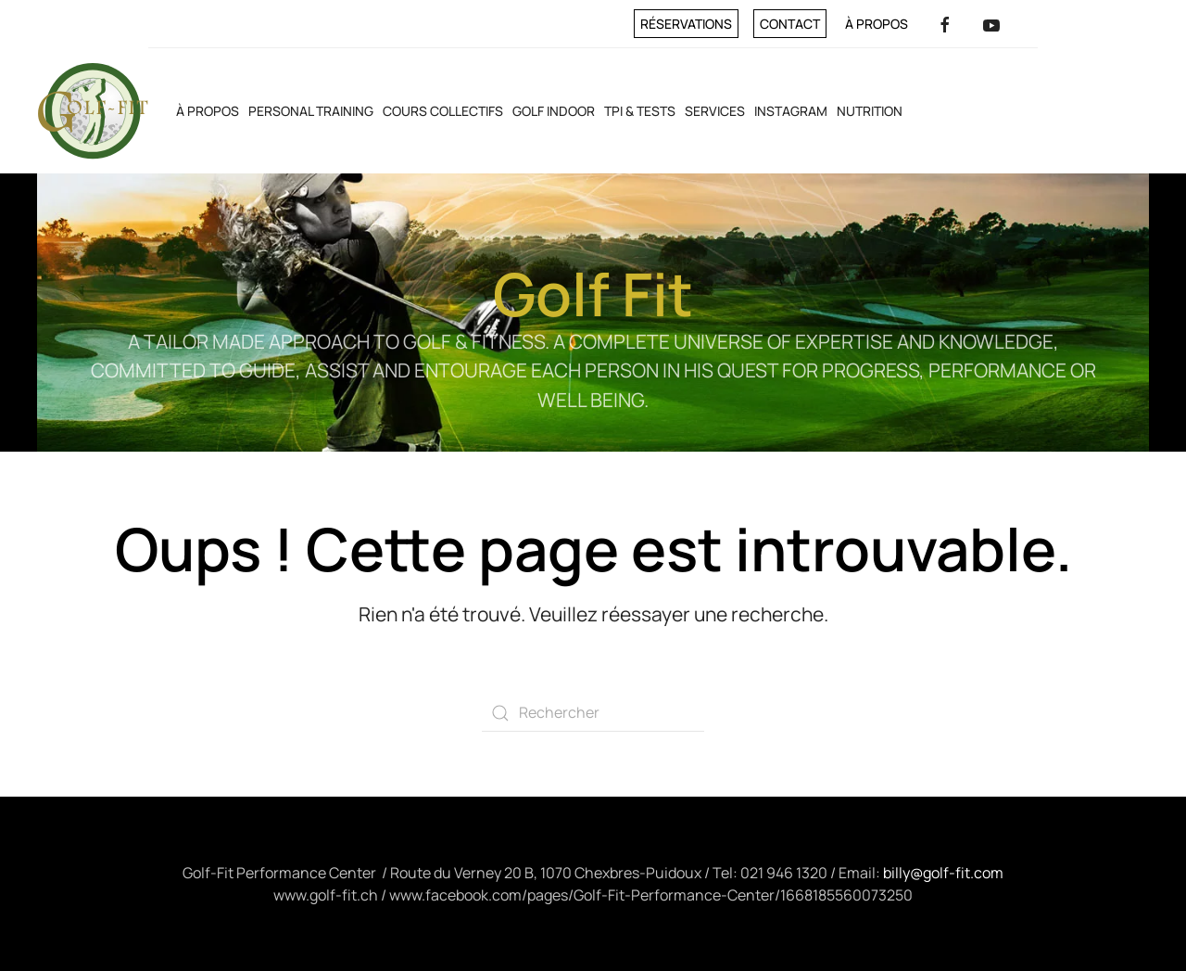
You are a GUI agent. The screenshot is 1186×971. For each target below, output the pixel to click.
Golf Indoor (553, 111)
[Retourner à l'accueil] (92, 111)
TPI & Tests (639, 111)
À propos (876, 23)
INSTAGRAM (790, 111)
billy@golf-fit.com (943, 872)
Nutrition (869, 111)
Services (715, 111)
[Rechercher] (593, 713)
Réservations (686, 23)
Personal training (310, 111)
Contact (790, 23)
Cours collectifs (443, 111)
